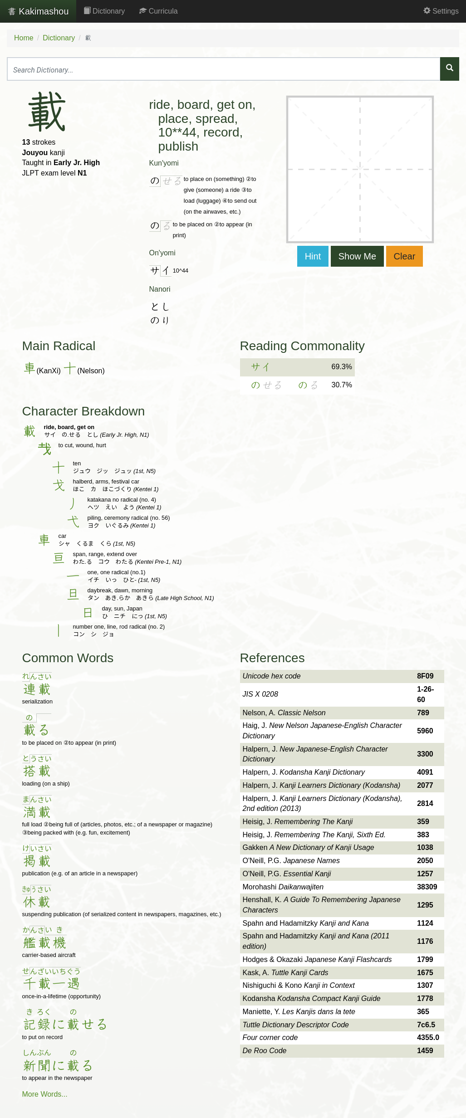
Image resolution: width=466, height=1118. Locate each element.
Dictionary (104, 11)
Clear (405, 256)
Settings (441, 11)
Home (24, 38)
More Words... (45, 1094)
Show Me (357, 256)
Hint (313, 256)
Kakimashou (38, 11)
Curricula (158, 11)
